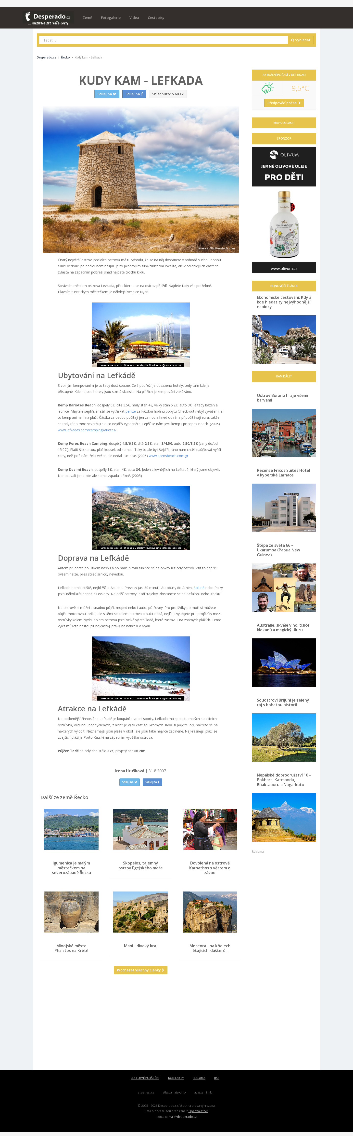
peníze (131, 411)
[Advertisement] (141, 1030)
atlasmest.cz (146, 1096)
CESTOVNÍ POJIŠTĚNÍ (145, 1082)
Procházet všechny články (140, 974)
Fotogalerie (111, 17)
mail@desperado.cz (182, 1121)
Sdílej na (129, 782)
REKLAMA (199, 1082)
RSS (216, 1082)
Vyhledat (301, 40)
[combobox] (163, 40)
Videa (134, 17)
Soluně (199, 587)
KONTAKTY (176, 1082)
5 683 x (168, 94)
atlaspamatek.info (174, 1096)
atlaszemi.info (203, 1096)
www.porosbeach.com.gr (168, 455)
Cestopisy (156, 17)
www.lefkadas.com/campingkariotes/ (87, 430)
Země (87, 17)
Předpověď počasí (284, 103)
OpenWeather (198, 1115)
